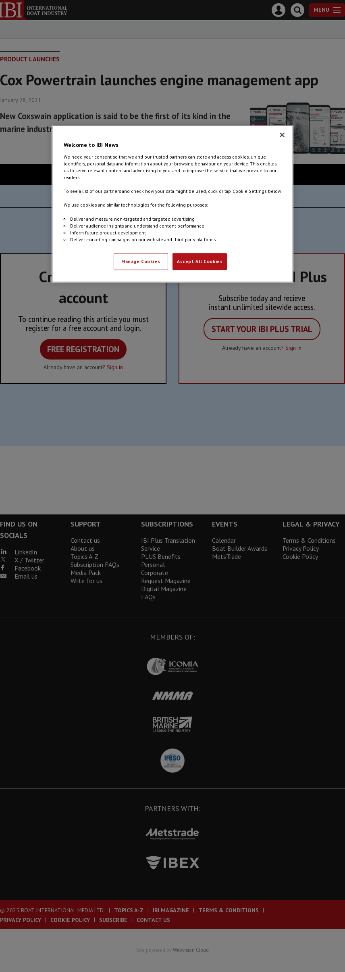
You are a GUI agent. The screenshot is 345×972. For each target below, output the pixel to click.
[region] (172, 203)
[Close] (282, 135)
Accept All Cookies (199, 261)
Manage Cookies (140, 261)
